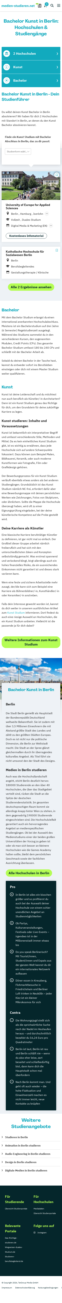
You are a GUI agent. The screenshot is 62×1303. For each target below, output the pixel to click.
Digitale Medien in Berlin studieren (26, 1170)
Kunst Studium (16, 612)
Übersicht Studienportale (16, 1208)
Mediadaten (39, 1208)
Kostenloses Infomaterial (26, 236)
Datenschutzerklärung (25, 1287)
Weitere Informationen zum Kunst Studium (31, 642)
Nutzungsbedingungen (48, 1287)
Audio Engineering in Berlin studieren (27, 1153)
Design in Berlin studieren (20, 1162)
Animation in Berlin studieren (23, 1145)
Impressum (7, 1287)
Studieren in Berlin (16, 1137)
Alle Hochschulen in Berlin (29, 873)
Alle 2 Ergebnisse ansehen (31, 287)
